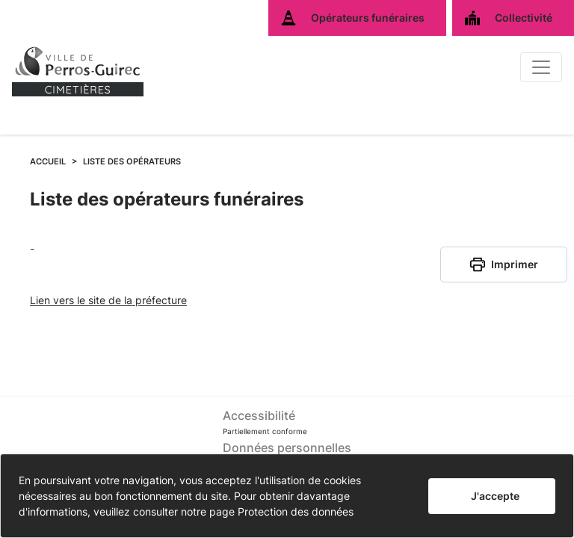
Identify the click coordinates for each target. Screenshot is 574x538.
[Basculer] (541, 67)
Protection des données (296, 511)
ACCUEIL (48, 161)
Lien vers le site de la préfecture (108, 300)
